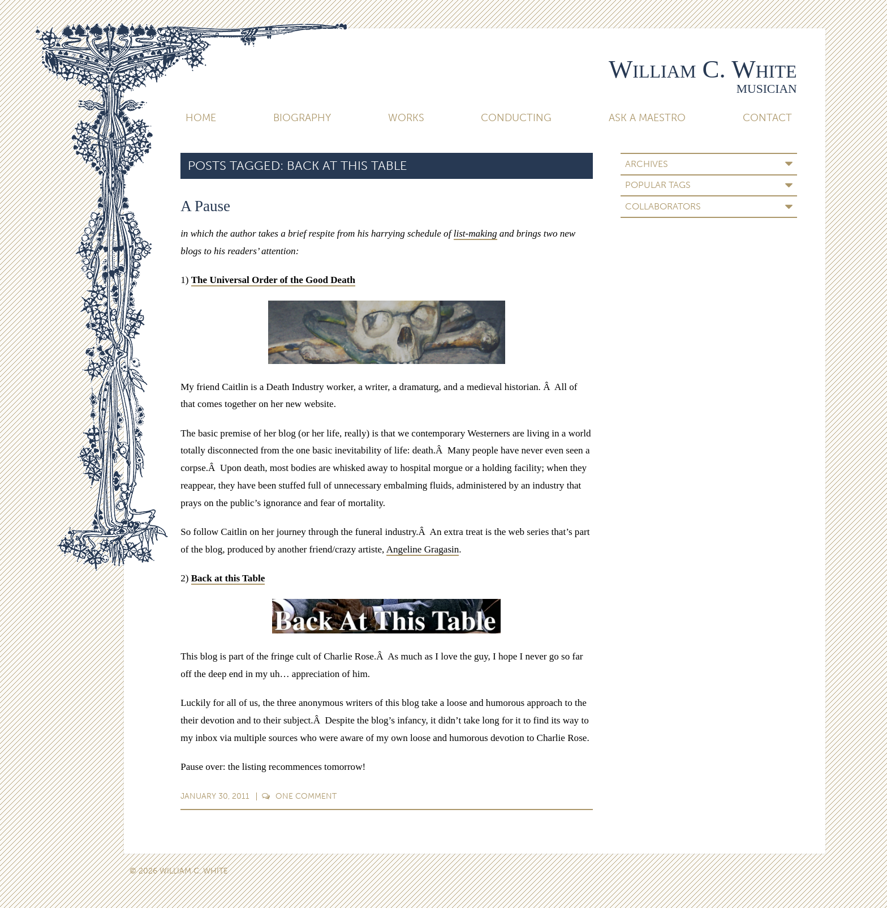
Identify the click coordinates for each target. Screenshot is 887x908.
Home (201, 118)
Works (406, 118)
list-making (475, 233)
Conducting (516, 118)
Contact (767, 118)
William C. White (703, 69)
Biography (302, 118)
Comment (299, 796)
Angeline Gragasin (422, 549)
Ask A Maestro (647, 118)
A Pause (205, 206)
